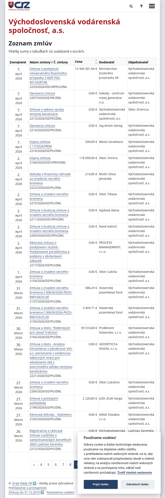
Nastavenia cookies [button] (60, 492)
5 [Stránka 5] (48, 464)
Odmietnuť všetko (137, 484)
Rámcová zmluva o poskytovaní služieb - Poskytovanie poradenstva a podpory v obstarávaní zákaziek (50, 251)
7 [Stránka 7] (63, 464)
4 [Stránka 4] (41, 464)
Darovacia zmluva (42, 93)
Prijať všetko (101, 484)
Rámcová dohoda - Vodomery (51, 414)
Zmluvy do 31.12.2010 (24, 492)
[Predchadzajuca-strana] (34, 465)
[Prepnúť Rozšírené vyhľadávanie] (141, 6)
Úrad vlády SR (22, 483)
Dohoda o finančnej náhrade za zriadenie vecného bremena (50, 178)
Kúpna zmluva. (40, 158)
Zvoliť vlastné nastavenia (135, 473)
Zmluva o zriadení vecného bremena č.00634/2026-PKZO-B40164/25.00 (51, 292)
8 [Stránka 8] (70, 464)
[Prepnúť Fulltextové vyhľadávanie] (131, 6)
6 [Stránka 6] (56, 464)
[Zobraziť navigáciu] (151, 6)
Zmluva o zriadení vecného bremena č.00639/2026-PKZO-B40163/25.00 (51, 312)
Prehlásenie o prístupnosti (28, 488)
